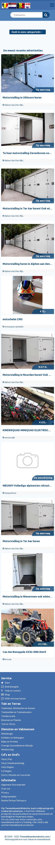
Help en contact (13, 690)
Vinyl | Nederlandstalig (12, 763)
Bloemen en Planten (11, 720)
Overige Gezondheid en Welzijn (17, 745)
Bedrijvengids (12, 686)
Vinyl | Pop (6, 759)
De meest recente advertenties (23, 50)
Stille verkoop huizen (15, 698)
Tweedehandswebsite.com (34, 836)
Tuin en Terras (11, 703)
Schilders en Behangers (12, 737)
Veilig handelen (8, 796)
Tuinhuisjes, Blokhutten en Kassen (18, 708)
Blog (7, 694)
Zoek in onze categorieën (27, 32)
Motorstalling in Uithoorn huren (22, 97)
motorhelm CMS (12, 319)
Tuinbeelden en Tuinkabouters (16, 712)
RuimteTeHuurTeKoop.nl (13, 800)
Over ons (5, 788)
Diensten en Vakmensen (17, 729)
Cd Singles (6, 771)
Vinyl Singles (7, 767)
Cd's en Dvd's (10, 754)
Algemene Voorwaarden (13, 784)
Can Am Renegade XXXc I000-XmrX (24, 651)
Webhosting (7, 749)
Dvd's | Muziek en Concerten (15, 774)
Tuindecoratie (8, 716)
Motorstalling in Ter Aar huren (21, 541)
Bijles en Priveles (9, 741)
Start (7, 682)
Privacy (5, 792)
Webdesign (7, 733)
